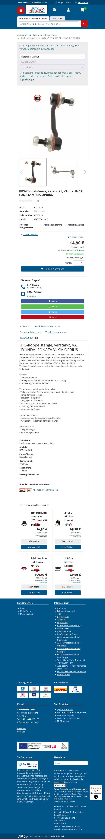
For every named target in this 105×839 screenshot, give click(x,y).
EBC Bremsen (63, 721)
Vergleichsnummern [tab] (55, 332)
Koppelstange (51, 35)
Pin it (52, 317)
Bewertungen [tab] (29, 337)
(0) (38, 201)
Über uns (61, 608)
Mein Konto (25, 611)
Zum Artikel (34, 547)
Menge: (68, 263)
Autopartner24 (24, 35)
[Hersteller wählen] (52, 56)
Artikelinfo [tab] (25, 326)
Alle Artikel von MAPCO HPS (45, 490)
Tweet (52, 312)
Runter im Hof (63, 674)
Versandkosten (79, 250)
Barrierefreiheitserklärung (69, 625)
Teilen (52, 301)
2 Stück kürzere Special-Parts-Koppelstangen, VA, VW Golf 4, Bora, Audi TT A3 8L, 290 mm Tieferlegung (72, 562)
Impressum (62, 622)
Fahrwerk (37, 35)
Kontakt (23, 608)
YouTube (21, 731)
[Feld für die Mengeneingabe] (78, 263)
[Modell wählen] (52, 62)
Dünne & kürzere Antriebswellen (72, 712)
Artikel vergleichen (76, 237)
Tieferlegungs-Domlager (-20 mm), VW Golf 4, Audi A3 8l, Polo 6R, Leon (39, 517)
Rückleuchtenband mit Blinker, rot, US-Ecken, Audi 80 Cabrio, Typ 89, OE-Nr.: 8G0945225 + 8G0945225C (39, 562)
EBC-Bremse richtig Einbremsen (71, 671)
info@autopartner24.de (28, 722)
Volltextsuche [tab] (57, 18)
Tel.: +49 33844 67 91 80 (37, 2)
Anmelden (60, 785)
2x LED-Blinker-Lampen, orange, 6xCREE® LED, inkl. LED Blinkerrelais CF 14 (72, 517)
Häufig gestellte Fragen (67, 634)
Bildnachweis (63, 628)
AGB (59, 614)
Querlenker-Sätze (65, 709)
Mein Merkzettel (27, 614)
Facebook (21, 728)
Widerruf (61, 619)
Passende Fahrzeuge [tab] (30, 332)
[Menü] (100, 787)
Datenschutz (63, 617)
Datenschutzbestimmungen (64, 801)
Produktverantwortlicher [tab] (47, 326)
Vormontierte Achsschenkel (69, 718)
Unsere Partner (64, 631)
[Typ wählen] (52, 67)
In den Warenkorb (52, 268)
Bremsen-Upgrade (65, 715)
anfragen (31, 296)
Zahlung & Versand (66, 611)
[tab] (33, 18)
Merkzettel (81, 2)
